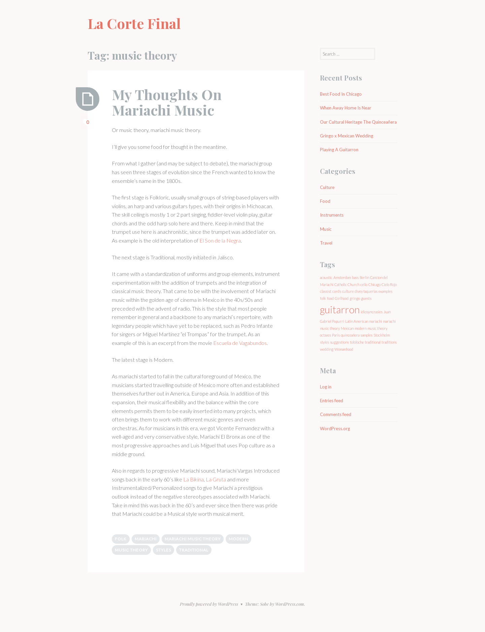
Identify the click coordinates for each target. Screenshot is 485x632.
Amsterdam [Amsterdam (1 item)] (342, 277)
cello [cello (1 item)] (363, 284)
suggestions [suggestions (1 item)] (339, 342)
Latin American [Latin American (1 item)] (356, 321)
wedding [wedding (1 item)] (326, 349)
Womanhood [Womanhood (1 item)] (343, 349)
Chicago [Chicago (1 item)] (374, 284)
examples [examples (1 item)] (385, 291)
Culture (327, 187)
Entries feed (331, 400)
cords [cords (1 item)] (336, 291)
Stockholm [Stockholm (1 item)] (382, 335)
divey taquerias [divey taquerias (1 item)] (366, 291)
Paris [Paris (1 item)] (336, 335)
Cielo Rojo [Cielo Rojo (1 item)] (389, 284)
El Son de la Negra (220, 240)
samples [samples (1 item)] (366, 335)
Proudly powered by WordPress (209, 604)
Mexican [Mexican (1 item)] (347, 328)
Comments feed (335, 414)
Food (325, 201)
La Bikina (193, 479)
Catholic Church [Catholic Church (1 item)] (346, 284)
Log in (325, 386)
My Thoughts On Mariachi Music (167, 102)
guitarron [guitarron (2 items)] (340, 309)
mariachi (146, 538)
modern (238, 538)
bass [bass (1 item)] (355, 277)
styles (163, 549)
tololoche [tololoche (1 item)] (357, 342)
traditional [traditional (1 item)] (373, 342)
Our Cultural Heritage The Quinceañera (358, 122)
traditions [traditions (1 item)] (389, 342)
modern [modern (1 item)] (360, 328)
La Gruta (216, 479)
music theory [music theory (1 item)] (377, 328)
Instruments (332, 215)
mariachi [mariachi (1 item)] (375, 321)
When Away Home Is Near (345, 107)
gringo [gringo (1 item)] (355, 298)
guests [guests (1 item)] (366, 298)
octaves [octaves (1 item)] (325, 335)
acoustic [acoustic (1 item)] (326, 277)
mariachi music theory (193, 538)
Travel (326, 243)
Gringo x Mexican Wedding (346, 135)
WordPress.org (335, 428)
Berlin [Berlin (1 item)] (364, 277)
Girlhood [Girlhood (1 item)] (342, 298)
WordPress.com (289, 604)
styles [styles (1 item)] (324, 342)
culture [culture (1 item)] (348, 291)
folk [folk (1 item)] (323, 298)
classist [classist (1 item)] (325, 291)
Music (325, 229)
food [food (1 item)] (330, 298)
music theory (131, 549)
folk (121, 538)
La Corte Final (134, 23)
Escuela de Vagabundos (240, 343)
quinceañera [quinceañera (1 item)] (350, 335)
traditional (193, 549)
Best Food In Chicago (341, 94)
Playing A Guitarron (339, 149)
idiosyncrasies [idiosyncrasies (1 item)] (372, 312)
